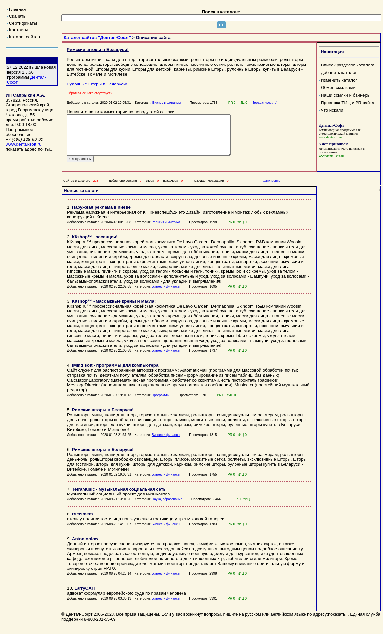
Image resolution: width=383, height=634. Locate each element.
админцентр (271, 188)
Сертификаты (23, 23)
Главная (17, 9)
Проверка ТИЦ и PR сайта (347, 102)
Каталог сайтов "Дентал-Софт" (97, 37)
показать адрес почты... (29, 149)
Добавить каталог (339, 72)
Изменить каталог (339, 80)
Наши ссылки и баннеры (346, 95)
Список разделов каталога (347, 65)
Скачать (17, 16)
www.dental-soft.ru (24, 144)
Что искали (332, 110)
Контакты (18, 30)
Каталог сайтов (24, 36)
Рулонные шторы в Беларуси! (97, 84)
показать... (338, 622)
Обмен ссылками (338, 87)
